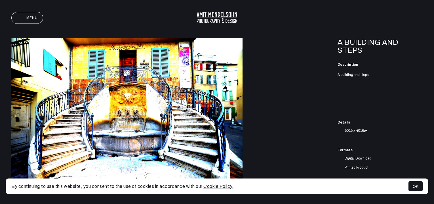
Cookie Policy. (218, 186)
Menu (27, 17)
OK (415, 186)
